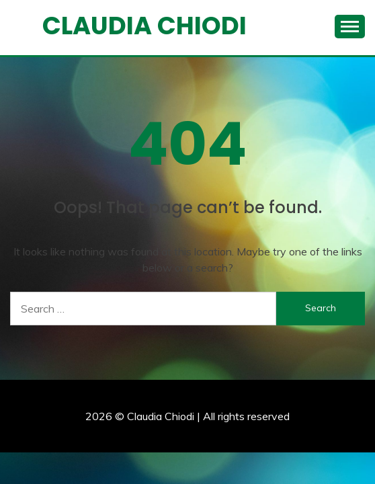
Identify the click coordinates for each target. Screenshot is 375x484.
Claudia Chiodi (144, 25)
